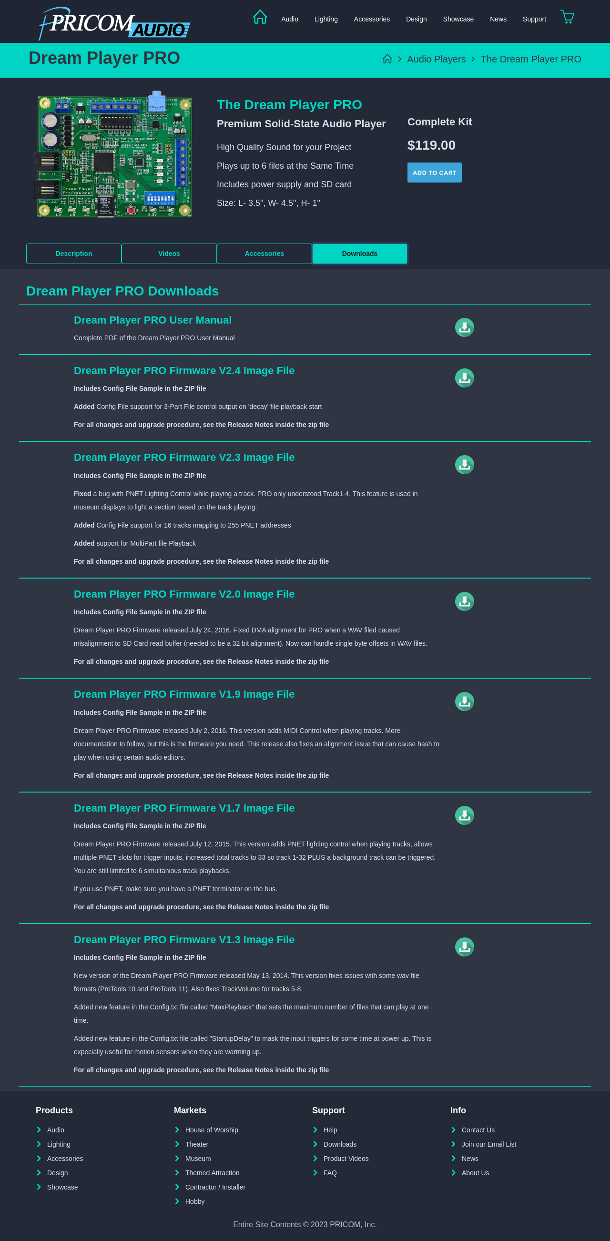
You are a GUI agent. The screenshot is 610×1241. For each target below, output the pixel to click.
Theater (196, 1144)
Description (73, 253)
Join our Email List (489, 1144)
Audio (289, 19)
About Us (475, 1173)
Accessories (372, 19)
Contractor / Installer (215, 1187)
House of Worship (211, 1130)
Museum (198, 1158)
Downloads (360, 253)
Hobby (194, 1201)
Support (534, 19)
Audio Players (436, 59)
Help (330, 1130)
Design (416, 19)
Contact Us (478, 1130)
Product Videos (346, 1158)
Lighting (326, 19)
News (498, 19)
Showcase (458, 19)
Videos (169, 253)
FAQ (330, 1173)
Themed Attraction (212, 1173)
